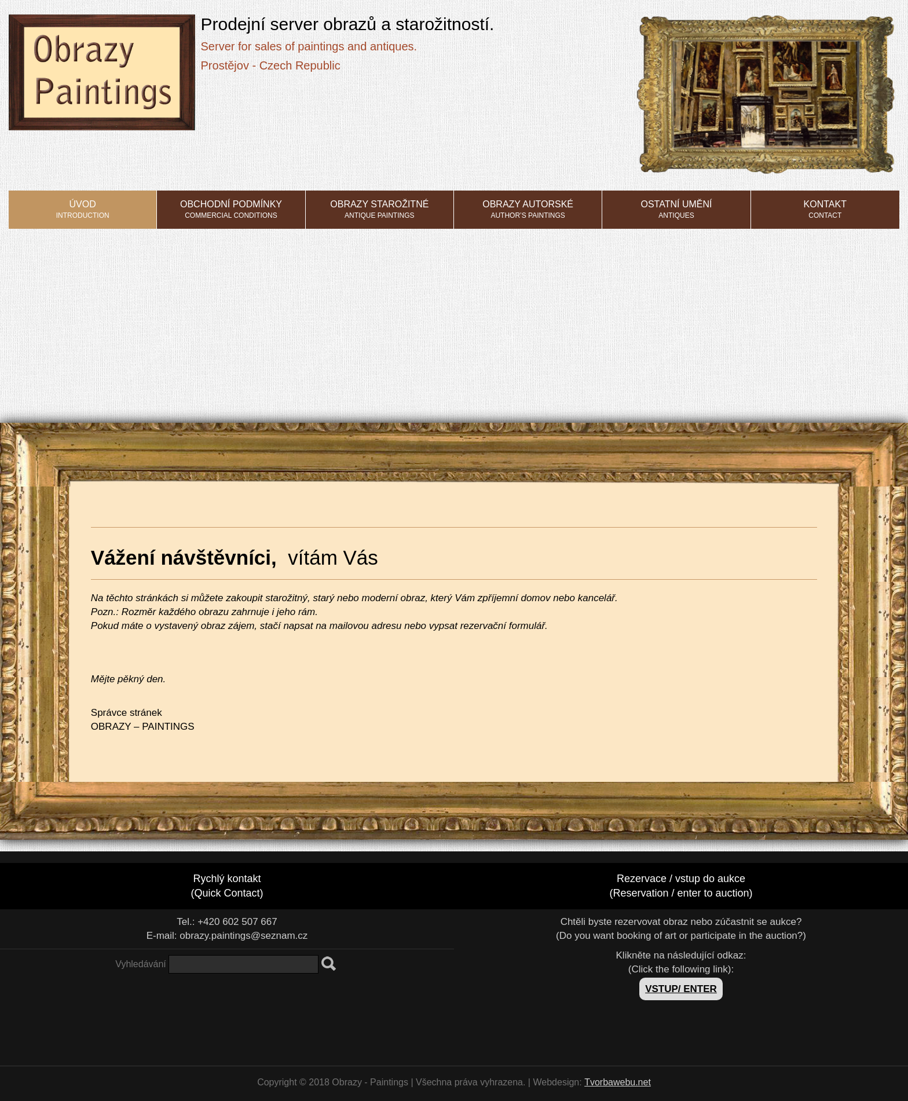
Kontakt (825, 209)
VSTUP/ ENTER (681, 988)
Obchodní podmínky (231, 209)
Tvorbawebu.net (617, 1082)
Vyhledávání (140, 964)
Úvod (82, 209)
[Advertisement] (454, 316)
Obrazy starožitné (379, 209)
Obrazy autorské (527, 209)
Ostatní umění (676, 209)
